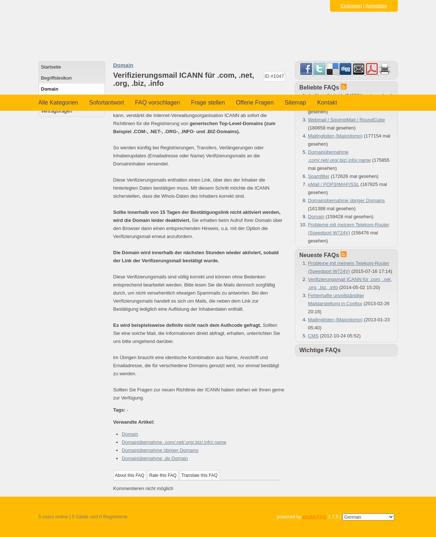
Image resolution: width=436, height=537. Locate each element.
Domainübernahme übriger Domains (160, 450)
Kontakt (327, 102)
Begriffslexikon (56, 78)
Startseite (51, 67)
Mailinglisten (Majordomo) (335, 136)
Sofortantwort (106, 102)
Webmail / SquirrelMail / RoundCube (346, 120)
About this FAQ (129, 475)
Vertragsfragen (56, 111)
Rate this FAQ (163, 475)
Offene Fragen (255, 102)
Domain (50, 89)
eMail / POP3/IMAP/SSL (333, 184)
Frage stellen (208, 102)
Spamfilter (319, 176)
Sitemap (295, 102)
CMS (313, 336)
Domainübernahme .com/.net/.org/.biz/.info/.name (174, 442)
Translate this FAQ (199, 475)
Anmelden (376, 5)
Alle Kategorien (58, 102)
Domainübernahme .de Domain (155, 458)
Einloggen (351, 5)
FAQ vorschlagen (157, 102)
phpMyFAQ (314, 516)
